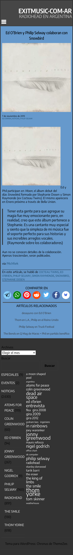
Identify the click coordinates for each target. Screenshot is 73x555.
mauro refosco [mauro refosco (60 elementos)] (35, 442)
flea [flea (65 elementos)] (28, 410)
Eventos (8, 383)
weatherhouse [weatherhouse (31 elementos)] (32, 503)
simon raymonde (43, 275)
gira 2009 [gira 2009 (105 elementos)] (33, 414)
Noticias (15, 118)
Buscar (6, 358)
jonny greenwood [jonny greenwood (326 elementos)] (38, 436)
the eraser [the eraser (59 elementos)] (32, 474)
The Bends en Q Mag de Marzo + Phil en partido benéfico (36, 333)
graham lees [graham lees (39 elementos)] (32, 422)
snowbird (62, 275)
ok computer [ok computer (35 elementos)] (32, 454)
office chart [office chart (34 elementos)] (31, 450)
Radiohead (13, 498)
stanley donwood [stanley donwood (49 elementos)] (36, 466)
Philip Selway (26, 118)
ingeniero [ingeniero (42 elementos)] (45, 421)
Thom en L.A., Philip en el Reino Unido (37, 319)
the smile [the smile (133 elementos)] (33, 486)
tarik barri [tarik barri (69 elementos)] (33, 470)
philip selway (22, 275)
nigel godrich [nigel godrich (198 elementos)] (37, 446)
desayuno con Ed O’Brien (36, 313)
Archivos (7, 347)
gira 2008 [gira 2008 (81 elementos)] (39, 410)
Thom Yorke (14, 525)
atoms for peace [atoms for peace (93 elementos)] (37, 385)
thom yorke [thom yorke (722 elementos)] (33, 492)
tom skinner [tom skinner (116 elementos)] (35, 499)
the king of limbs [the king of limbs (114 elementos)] (34, 480)
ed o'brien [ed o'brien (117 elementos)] (33, 401)
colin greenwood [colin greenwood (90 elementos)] (38, 389)
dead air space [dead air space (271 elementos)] (34, 395)
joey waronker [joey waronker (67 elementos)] (35, 430)
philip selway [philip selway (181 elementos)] (38, 458)
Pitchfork (12, 263)
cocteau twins (49, 271)
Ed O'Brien (6, 118)
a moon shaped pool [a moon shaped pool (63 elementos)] (36, 375)
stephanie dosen (13, 279)
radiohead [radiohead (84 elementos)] (33, 463)
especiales (9, 375)
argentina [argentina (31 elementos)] (30, 381)
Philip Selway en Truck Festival (36, 326)
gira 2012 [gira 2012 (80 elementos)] (32, 418)
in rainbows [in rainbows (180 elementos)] (36, 426)
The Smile (12, 511)
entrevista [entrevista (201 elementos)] (35, 405)
